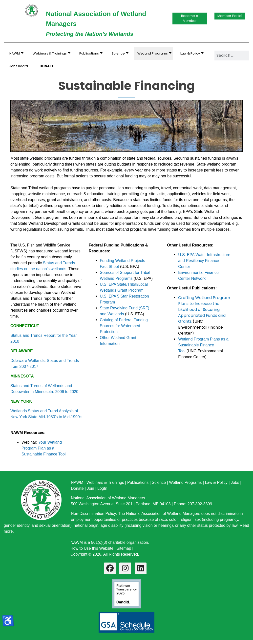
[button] (50, 53)
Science (159, 482)
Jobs (235, 482)
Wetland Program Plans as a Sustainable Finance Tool (203, 345)
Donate (77, 488)
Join (90, 488)
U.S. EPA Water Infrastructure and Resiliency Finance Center (204, 261)
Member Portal (229, 16)
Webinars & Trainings (105, 482)
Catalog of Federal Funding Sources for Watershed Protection (124, 326)
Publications (137, 482)
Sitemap (124, 548)
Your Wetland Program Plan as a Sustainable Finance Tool (43, 448)
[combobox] (231, 55)
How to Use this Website (91, 548)
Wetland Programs (185, 482)
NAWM (77, 482)
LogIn (102, 488)
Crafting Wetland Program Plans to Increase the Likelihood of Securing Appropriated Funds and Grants (204, 309)
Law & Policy (216, 482)
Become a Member (189, 18)
